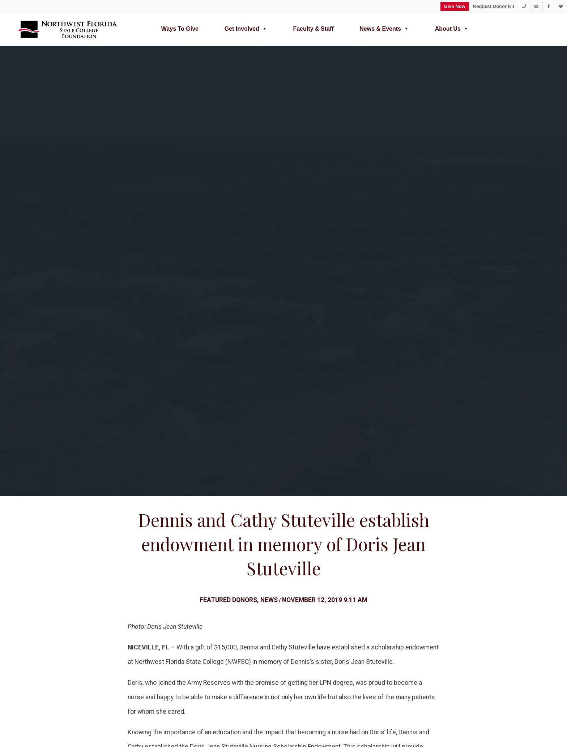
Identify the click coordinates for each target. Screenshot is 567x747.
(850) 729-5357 (261, 430)
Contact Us (364, 631)
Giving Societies (227, 621)
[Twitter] (561, 6)
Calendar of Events (374, 621)
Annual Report (196, 554)
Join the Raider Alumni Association (300, 603)
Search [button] (45, 670)
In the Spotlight (290, 627)
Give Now (454, 6)
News (269, 184)
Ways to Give (180, 29)
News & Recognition (232, 611)
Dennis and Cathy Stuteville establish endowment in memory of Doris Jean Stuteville (283, 128)
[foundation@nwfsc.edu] (536, 6)
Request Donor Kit (493, 6)
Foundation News (372, 611)
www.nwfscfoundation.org (305, 699)
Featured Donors (228, 184)
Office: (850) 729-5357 (376, 699)
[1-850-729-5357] (524, 6)
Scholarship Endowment (176, 447)
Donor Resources (359, 554)
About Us (452, 28)
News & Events (384, 28)
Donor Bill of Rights (231, 600)
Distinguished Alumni (298, 617)
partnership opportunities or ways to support (269, 416)
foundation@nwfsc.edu (325, 430)
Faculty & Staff (313, 29)
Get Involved (246, 28)
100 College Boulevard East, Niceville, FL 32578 (473, 699)
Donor (144, 447)
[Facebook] (549, 6)
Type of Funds (174, 611)
